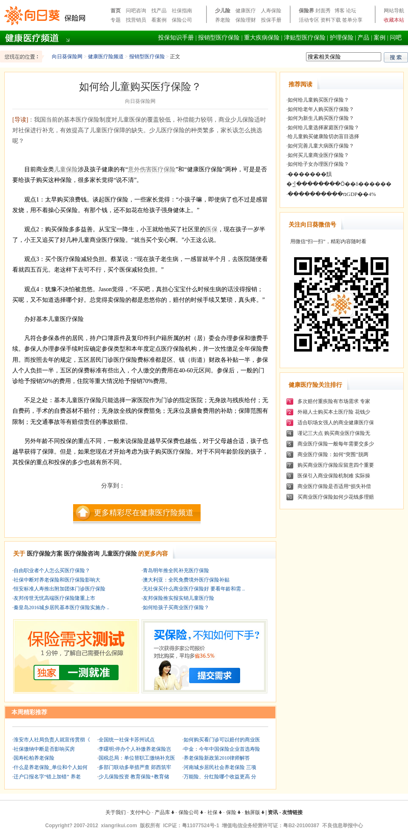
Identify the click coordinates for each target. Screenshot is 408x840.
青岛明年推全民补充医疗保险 (176, 570)
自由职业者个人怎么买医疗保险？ (52, 570)
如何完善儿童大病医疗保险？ (321, 146)
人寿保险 (271, 11)
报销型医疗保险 (219, 37)
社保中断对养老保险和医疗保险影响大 (57, 580)
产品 (363, 37)
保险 (233, 812)
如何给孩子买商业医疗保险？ (176, 607)
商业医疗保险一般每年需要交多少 (336, 444)
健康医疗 (245, 11)
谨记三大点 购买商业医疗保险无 (334, 433)
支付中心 (140, 812)
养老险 (222, 20)
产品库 (164, 812)
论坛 (351, 11)
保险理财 (245, 20)
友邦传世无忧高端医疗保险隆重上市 (54, 598)
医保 (212, 229)
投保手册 (271, 20)
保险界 (306, 11)
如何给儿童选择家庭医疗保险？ (323, 128)
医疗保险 (164, 169)
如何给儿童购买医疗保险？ (318, 100)
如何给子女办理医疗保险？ (318, 164)
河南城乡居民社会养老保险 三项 (220, 767)
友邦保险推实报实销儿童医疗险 (178, 598)
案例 (379, 37)
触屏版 (254, 812)
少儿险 (222, 11)
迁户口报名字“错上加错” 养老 (47, 777)
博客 (339, 11)
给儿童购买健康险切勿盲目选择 (323, 136)
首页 (115, 11)
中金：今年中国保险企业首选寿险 (222, 749)
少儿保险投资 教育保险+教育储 (134, 777)
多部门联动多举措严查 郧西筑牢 (135, 767)
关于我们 (115, 812)
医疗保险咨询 (81, 554)
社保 (214, 812)
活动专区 (309, 20)
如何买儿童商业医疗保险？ (318, 155)
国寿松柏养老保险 (34, 758)
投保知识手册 (176, 37)
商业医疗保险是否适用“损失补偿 (334, 486)
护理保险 (342, 37)
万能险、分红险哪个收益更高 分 (220, 777)
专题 (115, 20)
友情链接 (292, 812)
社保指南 (182, 11)
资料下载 (330, 20)
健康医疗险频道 (106, 57)
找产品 (159, 11)
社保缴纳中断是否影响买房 (44, 749)
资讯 (273, 812)
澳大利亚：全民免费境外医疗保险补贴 (186, 580)
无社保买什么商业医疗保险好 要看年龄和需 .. (194, 589)
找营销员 (136, 20)
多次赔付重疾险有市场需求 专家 (334, 401)
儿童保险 (66, 169)
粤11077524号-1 (200, 826)
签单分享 (352, 20)
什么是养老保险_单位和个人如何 (51, 767)
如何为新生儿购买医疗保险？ (321, 118)
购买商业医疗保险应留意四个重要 (336, 465)
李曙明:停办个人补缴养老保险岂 (135, 749)
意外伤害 (140, 169)
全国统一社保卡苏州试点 (127, 740)
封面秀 (323, 11)
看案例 (159, 20)
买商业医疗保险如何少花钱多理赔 (336, 497)
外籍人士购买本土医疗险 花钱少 (334, 412)
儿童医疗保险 (119, 554)
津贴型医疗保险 (305, 37)
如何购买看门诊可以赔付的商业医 (222, 740)
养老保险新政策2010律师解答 (217, 758)
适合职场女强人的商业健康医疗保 (336, 423)
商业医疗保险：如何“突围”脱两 (333, 454)
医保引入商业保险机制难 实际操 (334, 476)
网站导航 (394, 11)
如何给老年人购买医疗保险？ (321, 109)
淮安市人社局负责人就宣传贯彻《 (52, 740)
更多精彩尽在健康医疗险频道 (143, 512)
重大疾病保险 (262, 37)
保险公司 (182, 20)
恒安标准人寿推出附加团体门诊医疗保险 (59, 589)
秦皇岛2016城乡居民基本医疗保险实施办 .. (61, 607)
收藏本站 (394, 20)
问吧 (396, 37)
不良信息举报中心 (342, 826)
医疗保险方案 (44, 554)
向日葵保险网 (67, 57)
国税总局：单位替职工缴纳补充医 (137, 758)
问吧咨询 (136, 11)
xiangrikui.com (119, 826)
